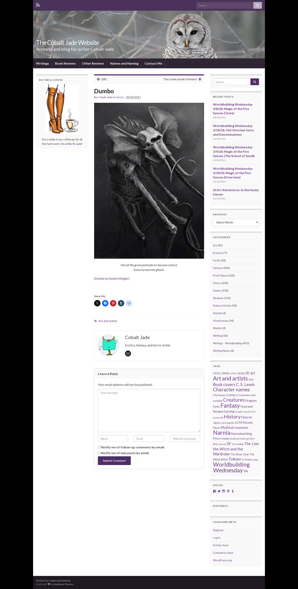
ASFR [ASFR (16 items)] (251, 379)
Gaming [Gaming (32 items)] (229, 411)
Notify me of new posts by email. (125, 453)
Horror (120, 97)
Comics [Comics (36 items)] (231, 395)
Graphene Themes (63, 584)
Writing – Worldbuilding (227, 343)
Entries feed (220, 545)
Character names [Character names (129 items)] (231, 389)
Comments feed (223, 552)
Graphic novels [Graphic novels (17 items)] (243, 411)
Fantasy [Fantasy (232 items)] (230, 405)
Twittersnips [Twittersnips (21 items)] (251, 459)
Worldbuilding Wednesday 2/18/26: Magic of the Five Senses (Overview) (233, 173)
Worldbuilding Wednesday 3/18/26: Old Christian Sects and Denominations (233, 130)
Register (218, 530)
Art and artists (108, 321)
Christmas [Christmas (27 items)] (219, 395)
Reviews (218, 298)
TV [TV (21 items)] (243, 459)
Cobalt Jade (105, 97)
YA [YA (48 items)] (246, 471)
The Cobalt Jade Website (67, 42)
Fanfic (216, 260)
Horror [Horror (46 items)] (246, 417)
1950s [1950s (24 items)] (217, 373)
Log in (216, 537)
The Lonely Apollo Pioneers (180, 79)
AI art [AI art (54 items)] (250, 373)
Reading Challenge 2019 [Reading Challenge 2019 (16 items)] (242, 438)
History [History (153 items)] (232, 416)
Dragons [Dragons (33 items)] (251, 400)
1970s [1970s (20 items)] (233, 373)
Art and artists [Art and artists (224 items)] (230, 378)
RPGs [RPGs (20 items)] (216, 444)
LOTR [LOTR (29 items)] (238, 422)
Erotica (217, 252)
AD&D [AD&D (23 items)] (241, 373)
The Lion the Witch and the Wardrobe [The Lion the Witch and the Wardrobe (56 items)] (236, 448)
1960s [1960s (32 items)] (225, 373)
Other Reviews (93, 63)
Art (215, 245)
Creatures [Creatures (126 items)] (234, 400)
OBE (104, 79)
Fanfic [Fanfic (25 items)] (216, 406)
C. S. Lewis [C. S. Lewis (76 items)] (245, 384)
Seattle (217, 313)
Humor (217, 290)
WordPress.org (222, 560)
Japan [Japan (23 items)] (216, 422)
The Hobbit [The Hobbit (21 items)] (238, 444)
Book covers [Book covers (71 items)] (224, 384)
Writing (217, 335)
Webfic (217, 328)
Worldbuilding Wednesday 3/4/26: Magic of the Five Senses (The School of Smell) (234, 151)
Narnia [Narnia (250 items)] (221, 432)
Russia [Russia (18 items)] (222, 444)
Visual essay (220, 320)
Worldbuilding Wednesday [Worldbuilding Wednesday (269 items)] (231, 467)
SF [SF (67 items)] (229, 443)
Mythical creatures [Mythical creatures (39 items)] (234, 427)
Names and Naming (124, 63)
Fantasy (218, 268)
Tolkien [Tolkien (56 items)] (234, 459)
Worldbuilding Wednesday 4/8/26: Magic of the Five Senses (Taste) (233, 108)
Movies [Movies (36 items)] (248, 422)
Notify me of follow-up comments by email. (133, 447)
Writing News (221, 350)
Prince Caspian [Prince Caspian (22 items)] (221, 438)
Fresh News (220, 275)
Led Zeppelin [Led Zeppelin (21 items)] (227, 422)
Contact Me (153, 63)
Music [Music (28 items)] (216, 427)
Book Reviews (65, 63)
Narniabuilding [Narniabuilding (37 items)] (241, 433)
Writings (42, 63)
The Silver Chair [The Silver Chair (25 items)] (239, 454)
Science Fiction (222, 305)
